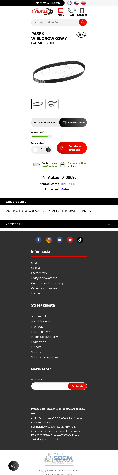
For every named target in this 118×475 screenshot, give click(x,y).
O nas (34, 262)
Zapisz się (77, 386)
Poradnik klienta (41, 321)
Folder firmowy (40, 331)
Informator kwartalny (44, 336)
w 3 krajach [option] (45, 3)
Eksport (36, 347)
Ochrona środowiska (44, 288)
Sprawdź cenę (73, 122)
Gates (65, 189)
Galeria (35, 268)
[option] (59, 72)
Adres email (37, 379)
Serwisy (36, 352)
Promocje (37, 326)
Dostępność (37, 132)
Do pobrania (38, 342)
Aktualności (38, 316)
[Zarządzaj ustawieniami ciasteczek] (13, 466)
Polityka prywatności (44, 278)
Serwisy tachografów (44, 357)
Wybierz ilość (38, 143)
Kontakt (36, 293)
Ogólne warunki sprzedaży (47, 283)
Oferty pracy (39, 273)
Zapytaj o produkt (70, 147)
